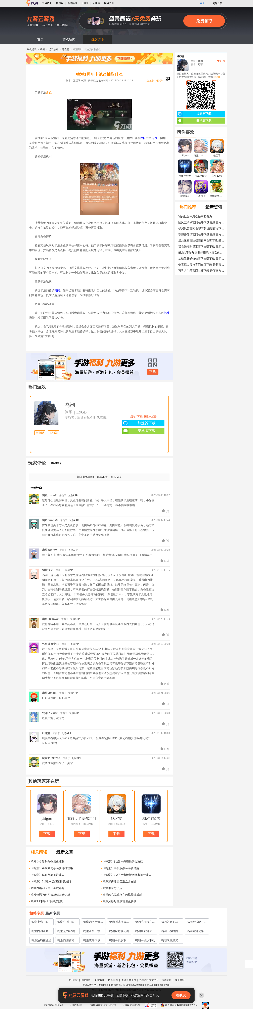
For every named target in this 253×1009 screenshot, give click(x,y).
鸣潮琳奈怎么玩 (112, 888)
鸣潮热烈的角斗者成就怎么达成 (50, 894)
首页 (40, 39)
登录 (202, 3)
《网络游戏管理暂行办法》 (102, 1005)
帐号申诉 (113, 980)
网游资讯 (109, 3)
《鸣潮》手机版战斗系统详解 (121, 868)
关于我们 (73, 980)
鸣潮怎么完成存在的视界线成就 (122, 894)
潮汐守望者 (151, 819)
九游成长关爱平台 (149, 980)
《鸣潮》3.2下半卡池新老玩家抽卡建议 (127, 874)
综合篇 (65, 49)
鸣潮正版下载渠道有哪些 (93, 931)
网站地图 (87, 980)
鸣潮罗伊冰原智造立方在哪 (119, 881)
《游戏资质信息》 (131, 1005)
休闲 (68, 412)
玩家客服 (100, 980)
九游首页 (47, 3)
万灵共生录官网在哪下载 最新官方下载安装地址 (201, 270)
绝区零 (116, 819)
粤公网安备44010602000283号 (179, 1005)
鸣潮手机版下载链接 (119, 941)
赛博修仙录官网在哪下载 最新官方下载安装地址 (201, 234)
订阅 (221, 60)
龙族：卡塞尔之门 (81, 819)
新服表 (96, 3)
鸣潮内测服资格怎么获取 (171, 941)
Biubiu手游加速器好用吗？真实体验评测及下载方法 (201, 252)
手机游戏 (32, 49)
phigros (47, 819)
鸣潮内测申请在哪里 (93, 922)
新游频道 (72, 3)
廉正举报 (180, 980)
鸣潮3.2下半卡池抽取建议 (47, 901)
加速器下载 (139, 423)
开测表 (85, 3)
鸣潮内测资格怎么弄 (197, 931)
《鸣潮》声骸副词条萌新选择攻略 (52, 868)
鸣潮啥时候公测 (119, 931)
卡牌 (145, 824)
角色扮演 (75, 824)
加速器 (53, 432)
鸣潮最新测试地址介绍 (145, 931)
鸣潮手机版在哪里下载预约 (145, 922)
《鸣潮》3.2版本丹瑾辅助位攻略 (123, 861)
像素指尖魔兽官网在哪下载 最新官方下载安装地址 (201, 264)
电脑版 (40, 432)
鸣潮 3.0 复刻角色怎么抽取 (47, 861)
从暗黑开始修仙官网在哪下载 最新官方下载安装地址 (201, 258)
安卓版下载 (139, 431)
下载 (153, 372)
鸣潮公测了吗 (65, 921)
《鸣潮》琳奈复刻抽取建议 (47, 874)
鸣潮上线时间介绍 (171, 931)
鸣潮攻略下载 (91, 940)
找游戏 (59, 3)
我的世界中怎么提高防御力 (195, 216)
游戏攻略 (97, 39)
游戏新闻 (68, 39)
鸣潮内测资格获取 (67, 941)
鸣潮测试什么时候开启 (119, 922)
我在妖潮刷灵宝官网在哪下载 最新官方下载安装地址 (201, 246)
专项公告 (166, 980)
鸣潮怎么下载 (169, 921)
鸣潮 (42, 49)
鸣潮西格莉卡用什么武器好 (47, 888)
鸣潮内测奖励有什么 (41, 931)
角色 (49, 92)
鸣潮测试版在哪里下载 (197, 922)
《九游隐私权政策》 (53, 1005)
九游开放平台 (129, 980)
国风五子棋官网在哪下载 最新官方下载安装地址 (201, 222)
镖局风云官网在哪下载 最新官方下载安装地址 (201, 228)
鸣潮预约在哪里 (41, 940)
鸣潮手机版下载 (145, 940)
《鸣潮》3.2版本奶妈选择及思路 (51, 881)
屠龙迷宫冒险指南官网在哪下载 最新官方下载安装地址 (201, 240)
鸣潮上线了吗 (40, 921)
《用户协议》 (76, 1005)
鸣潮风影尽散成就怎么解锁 (119, 901)
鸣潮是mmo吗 (66, 931)
